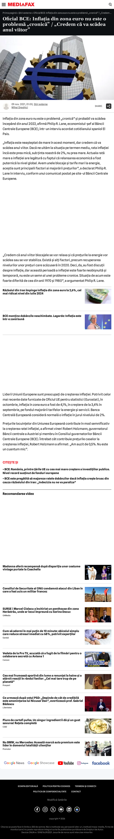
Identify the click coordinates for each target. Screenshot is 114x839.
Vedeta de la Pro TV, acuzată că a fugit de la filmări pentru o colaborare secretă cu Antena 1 (42, 655)
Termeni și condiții (85, 786)
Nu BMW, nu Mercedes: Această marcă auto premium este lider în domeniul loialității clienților (41, 744)
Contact (76, 791)
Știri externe (25, 12)
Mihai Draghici (20, 107)
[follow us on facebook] (101, 763)
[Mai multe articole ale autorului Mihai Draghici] (6, 106)
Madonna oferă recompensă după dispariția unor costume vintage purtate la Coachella (41, 568)
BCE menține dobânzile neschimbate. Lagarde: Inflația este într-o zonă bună (42, 317)
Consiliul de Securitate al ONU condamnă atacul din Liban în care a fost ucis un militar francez (43, 590)
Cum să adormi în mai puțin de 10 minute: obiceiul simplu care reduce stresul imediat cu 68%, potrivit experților (41, 633)
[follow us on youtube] (66, 763)
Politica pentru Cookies (56, 786)
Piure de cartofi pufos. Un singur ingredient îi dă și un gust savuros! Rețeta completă (41, 722)
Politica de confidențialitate (49, 791)
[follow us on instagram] (82, 763)
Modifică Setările (57, 799)
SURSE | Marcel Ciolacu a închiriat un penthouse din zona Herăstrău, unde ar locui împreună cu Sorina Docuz (41, 610)
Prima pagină (10, 12)
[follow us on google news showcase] (41, 763)
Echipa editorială (28, 786)
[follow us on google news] (14, 763)
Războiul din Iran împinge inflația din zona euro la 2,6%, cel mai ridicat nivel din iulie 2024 (42, 292)
